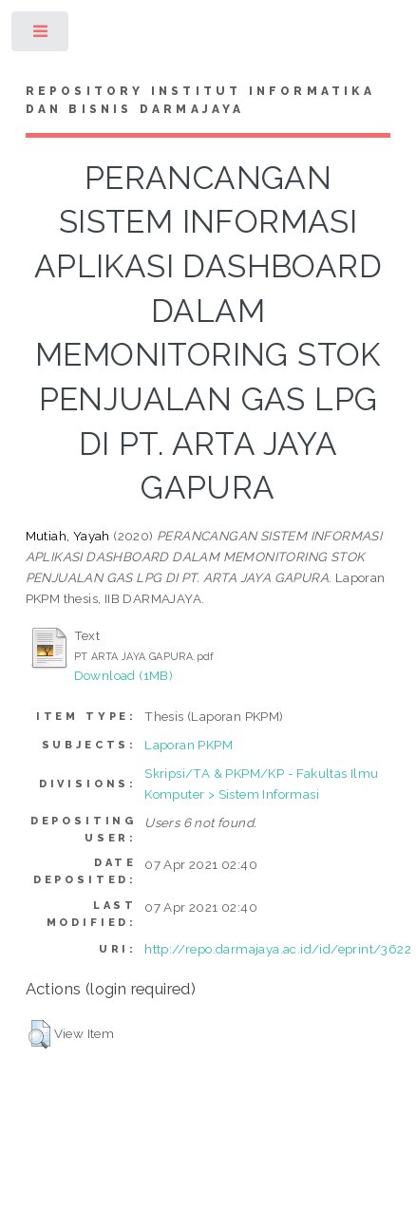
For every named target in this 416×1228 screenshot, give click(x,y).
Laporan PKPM (188, 744)
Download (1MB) (124, 675)
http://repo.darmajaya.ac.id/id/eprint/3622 (277, 948)
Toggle (41, 35)
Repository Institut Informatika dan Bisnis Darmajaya (200, 101)
